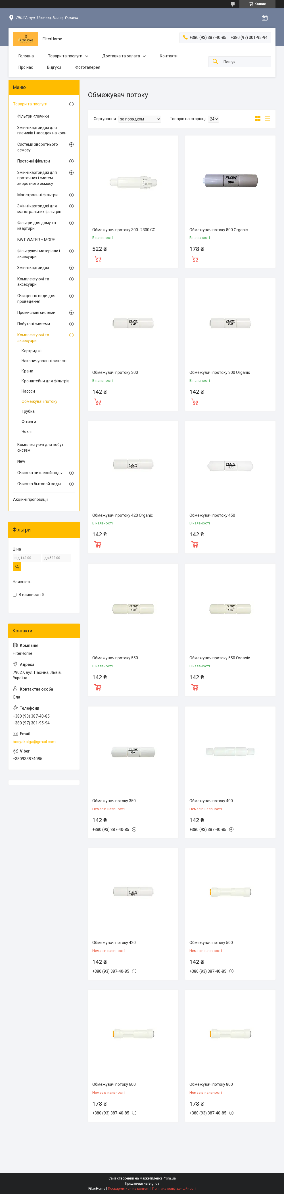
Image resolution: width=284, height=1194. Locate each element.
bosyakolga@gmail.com (34, 741)
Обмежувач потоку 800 (211, 1084)
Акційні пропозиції (30, 499)
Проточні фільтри (33, 161)
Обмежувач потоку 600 (114, 1084)
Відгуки (54, 67)
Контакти (168, 56)
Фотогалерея (87, 67)
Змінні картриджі (33, 267)
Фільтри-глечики (33, 116)
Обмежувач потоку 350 (114, 801)
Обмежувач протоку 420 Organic (122, 515)
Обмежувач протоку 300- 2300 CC (123, 230)
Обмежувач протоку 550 (115, 658)
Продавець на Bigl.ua (142, 1183)
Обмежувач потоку (39, 401)
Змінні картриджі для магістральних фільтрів (39, 209)
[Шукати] (215, 61)
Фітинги (29, 421)
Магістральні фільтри (37, 195)
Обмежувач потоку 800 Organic (218, 230)
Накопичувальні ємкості (44, 361)
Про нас (25, 67)
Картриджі (31, 351)
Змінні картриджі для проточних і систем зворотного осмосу (37, 178)
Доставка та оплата (121, 56)
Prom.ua (169, 1178)
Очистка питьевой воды (39, 472)
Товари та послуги (65, 56)
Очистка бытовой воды (39, 484)
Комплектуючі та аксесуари (33, 282)
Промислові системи (36, 312)
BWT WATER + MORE (36, 239)
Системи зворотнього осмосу (37, 147)
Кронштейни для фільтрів (46, 381)
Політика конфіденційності (174, 1189)
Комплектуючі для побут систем (40, 447)
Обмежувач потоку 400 (211, 801)
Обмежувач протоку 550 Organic (219, 658)
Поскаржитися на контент (129, 1189)
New (21, 461)
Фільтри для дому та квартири (36, 225)
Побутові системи (33, 324)
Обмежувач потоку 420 (114, 942)
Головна (26, 56)
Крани (27, 371)
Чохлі (27, 431)
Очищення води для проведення (36, 298)
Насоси (28, 391)
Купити (97, 258)
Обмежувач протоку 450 (212, 515)
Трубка (28, 411)
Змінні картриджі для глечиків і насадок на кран (41, 130)
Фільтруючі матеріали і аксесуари (38, 254)
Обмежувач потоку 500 (211, 942)
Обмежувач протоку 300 (115, 372)
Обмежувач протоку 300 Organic (219, 372)
